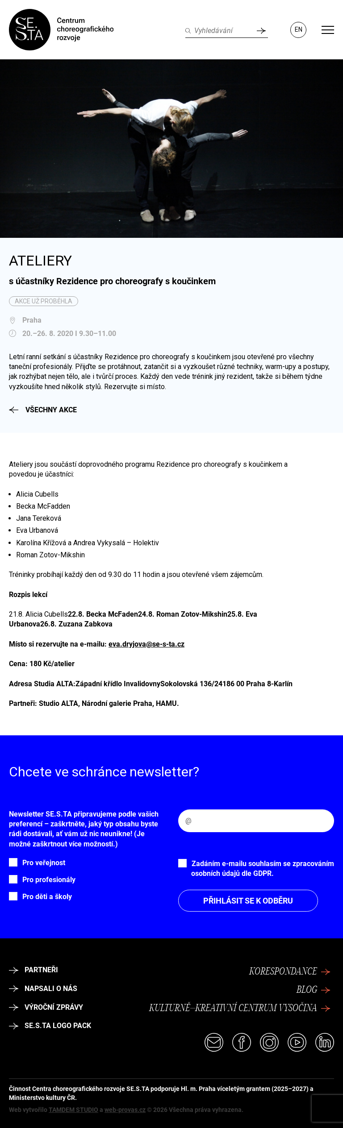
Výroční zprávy (46, 1007)
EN (298, 29)
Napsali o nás (43, 988)
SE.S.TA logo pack (50, 1025)
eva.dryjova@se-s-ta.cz (146, 644)
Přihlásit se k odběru (248, 900)
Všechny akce (43, 410)
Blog (313, 990)
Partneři (33, 970)
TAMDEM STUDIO (73, 1109)
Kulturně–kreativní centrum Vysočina (239, 1008)
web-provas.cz (125, 1109)
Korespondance (289, 972)
